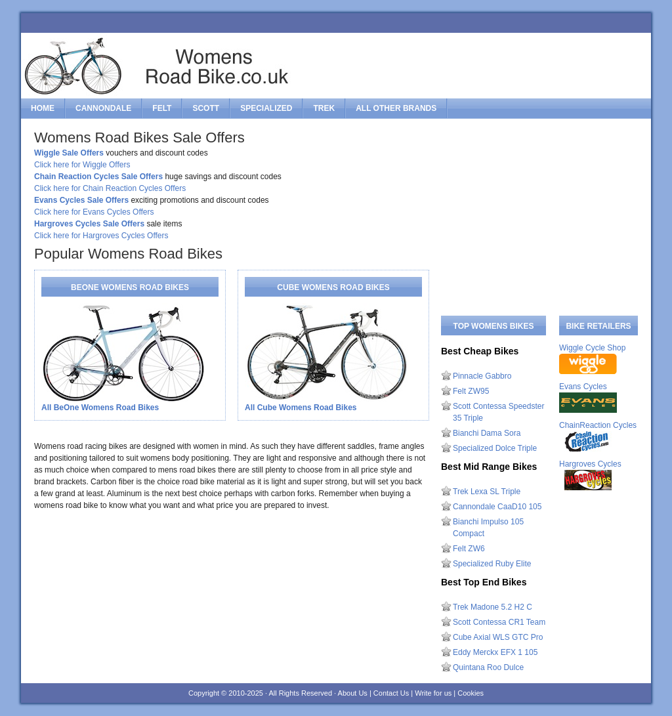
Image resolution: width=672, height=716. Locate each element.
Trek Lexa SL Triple (486, 491)
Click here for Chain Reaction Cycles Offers (110, 188)
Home (42, 108)
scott (205, 108)
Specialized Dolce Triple (495, 448)
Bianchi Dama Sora (486, 433)
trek (324, 108)
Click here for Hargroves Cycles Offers (101, 235)
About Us (353, 693)
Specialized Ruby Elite (492, 563)
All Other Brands (396, 108)
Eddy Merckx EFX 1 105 (495, 652)
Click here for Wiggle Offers (82, 164)
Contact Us (391, 693)
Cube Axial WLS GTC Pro (498, 637)
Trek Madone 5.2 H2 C (492, 607)
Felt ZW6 (469, 548)
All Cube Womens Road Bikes (300, 407)
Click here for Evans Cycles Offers (94, 212)
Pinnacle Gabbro (482, 376)
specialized (266, 108)
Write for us (433, 693)
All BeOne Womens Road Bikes (100, 407)
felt (161, 108)
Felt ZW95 (471, 391)
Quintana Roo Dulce (488, 667)
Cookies (470, 693)
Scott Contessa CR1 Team (499, 622)
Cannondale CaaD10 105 (497, 506)
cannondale (103, 108)
